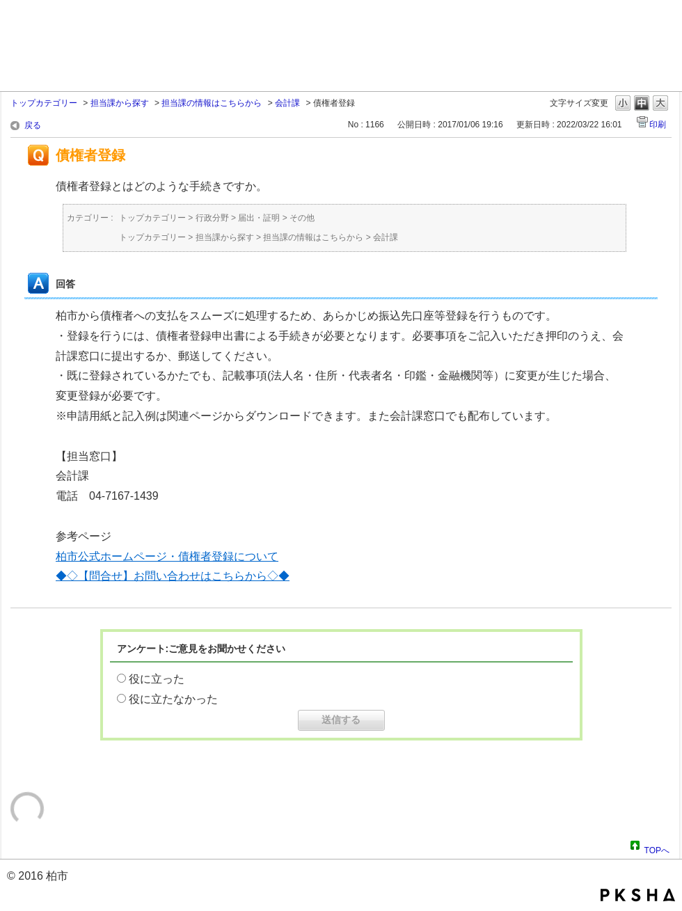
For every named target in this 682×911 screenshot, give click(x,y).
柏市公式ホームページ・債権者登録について (167, 556)
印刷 (657, 124)
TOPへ (656, 848)
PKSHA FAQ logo (638, 895)
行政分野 (212, 218)
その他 (302, 218)
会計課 (287, 103)
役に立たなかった (173, 699)
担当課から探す (119, 103)
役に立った (156, 679)
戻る (32, 125)
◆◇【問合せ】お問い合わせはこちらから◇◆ (173, 576)
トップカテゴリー (43, 103)
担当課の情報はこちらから (211, 103)
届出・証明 (259, 218)
